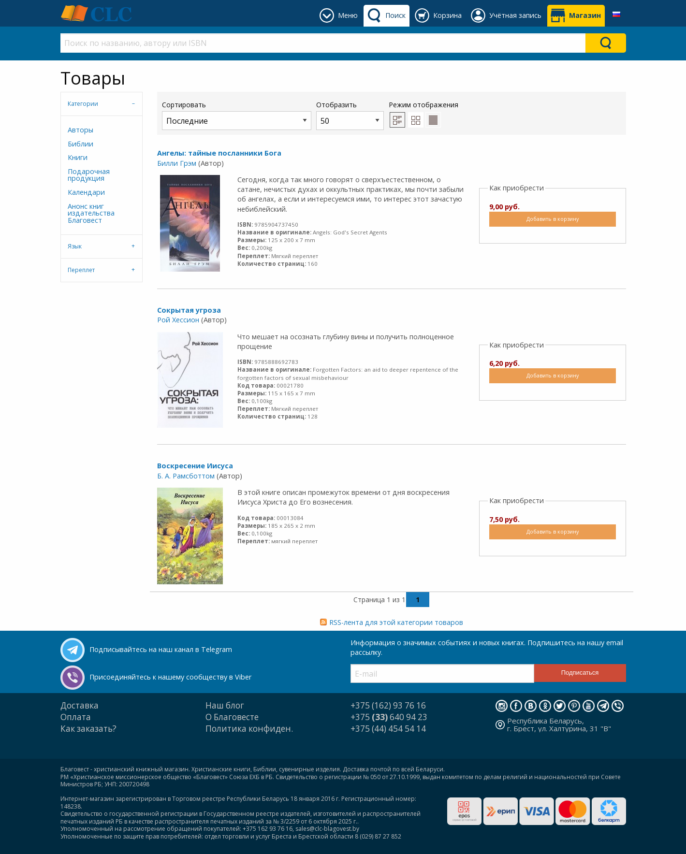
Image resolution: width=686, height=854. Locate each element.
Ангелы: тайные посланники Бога (219, 153)
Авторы (80, 129)
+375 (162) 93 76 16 (388, 705)
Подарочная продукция (89, 175)
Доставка (79, 705)
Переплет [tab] (81, 270)
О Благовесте (232, 717)
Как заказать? (88, 728)
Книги (78, 157)
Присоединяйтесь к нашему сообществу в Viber (170, 676)
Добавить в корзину (552, 218)
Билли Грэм (176, 163)
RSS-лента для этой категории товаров (396, 622)
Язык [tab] (75, 246)
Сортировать (236, 115)
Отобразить (350, 115)
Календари (86, 192)
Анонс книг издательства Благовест (91, 213)
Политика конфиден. (249, 728)
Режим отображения (423, 104)
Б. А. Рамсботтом (186, 475)
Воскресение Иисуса (195, 465)
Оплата (75, 717)
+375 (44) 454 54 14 (388, 728)
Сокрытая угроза (189, 310)
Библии (80, 143)
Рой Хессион (178, 319)
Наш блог (224, 705)
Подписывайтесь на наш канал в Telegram (160, 649)
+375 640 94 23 (388, 717)
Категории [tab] (83, 104)
